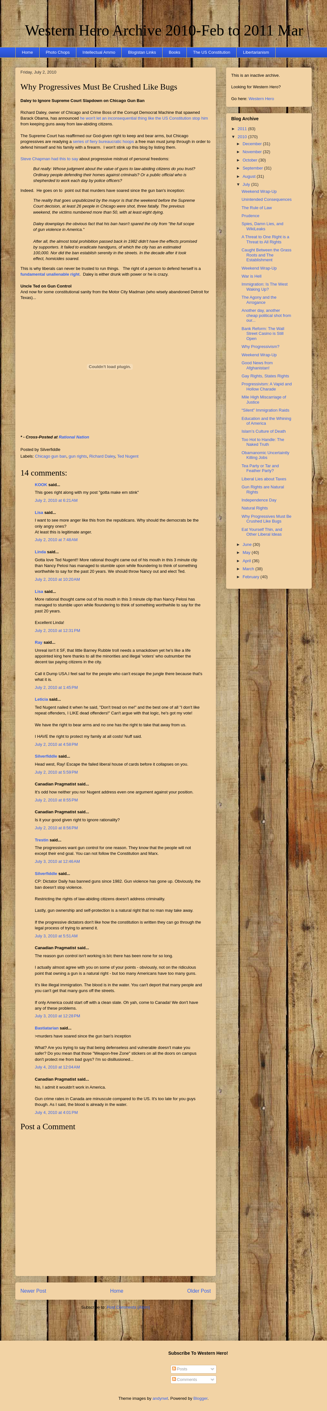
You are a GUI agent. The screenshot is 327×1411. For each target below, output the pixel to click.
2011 (243, 128)
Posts (179, 1369)
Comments (184, 1379)
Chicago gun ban (50, 456)
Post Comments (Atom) (128, 1307)
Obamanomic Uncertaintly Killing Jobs (265, 455)
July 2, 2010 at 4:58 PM (56, 744)
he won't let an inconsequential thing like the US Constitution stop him (144, 118)
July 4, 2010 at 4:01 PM (56, 1112)
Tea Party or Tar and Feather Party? (260, 468)
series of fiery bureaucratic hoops (103, 141)
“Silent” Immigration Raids (265, 410)
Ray (38, 642)
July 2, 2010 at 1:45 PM (56, 687)
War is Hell (251, 276)
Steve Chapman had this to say (49, 158)
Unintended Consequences (266, 199)
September (253, 168)
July (247, 184)
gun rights (78, 456)
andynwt (160, 1398)
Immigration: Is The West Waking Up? (264, 287)
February (252, 576)
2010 (243, 136)
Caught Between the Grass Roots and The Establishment (266, 255)
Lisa (39, 512)
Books (174, 52)
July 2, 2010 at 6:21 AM (56, 500)
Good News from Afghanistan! (257, 365)
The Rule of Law (256, 207)
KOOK (41, 484)
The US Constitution (211, 52)
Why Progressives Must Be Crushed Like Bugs (98, 86)
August (250, 176)
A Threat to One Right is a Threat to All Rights (265, 239)
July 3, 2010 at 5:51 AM (56, 936)
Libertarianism (256, 52)
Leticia (41, 699)
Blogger (201, 1398)
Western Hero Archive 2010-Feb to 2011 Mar (164, 30)
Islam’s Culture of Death (263, 431)
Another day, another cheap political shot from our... (266, 315)
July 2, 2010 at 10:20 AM (57, 579)
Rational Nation (74, 437)
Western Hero (261, 98)
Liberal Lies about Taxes (263, 479)
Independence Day (258, 500)
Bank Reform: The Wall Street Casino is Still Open (262, 333)
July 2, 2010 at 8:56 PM (56, 827)
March (249, 568)
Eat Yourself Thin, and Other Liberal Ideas (261, 532)
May (247, 552)
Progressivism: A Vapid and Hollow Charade (266, 386)
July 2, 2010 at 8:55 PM (56, 800)
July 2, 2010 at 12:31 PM (57, 630)
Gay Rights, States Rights (265, 376)
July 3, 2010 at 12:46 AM (57, 861)
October (251, 160)
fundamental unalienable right (50, 274)
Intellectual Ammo (98, 52)
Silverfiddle (46, 756)
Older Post (199, 1291)
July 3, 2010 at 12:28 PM (57, 1015)
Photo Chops (58, 52)
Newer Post (33, 1291)
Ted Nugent (128, 456)
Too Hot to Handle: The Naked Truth (262, 442)
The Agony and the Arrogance (258, 300)
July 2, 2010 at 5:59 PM (56, 772)
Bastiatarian (46, 1028)
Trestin (42, 840)
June (248, 544)
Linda (40, 551)
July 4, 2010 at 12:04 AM (57, 1067)
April (247, 560)
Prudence (250, 215)
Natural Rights (254, 508)
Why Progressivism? (260, 346)
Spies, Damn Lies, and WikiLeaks (262, 226)
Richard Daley (102, 456)
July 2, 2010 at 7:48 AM (56, 539)
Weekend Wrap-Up (259, 191)
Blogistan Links (142, 52)
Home (27, 52)
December (253, 143)
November (253, 151)
